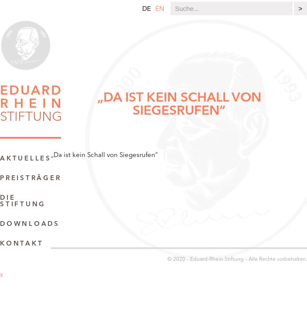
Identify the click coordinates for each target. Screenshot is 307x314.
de (146, 9)
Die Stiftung (23, 201)
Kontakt (21, 244)
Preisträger (30, 178)
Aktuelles (25, 159)
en (159, 9)
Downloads (30, 224)
